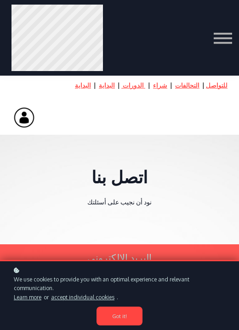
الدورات (133, 85)
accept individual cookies (82, 297)
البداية (107, 85)
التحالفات (187, 85)
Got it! (119, 316)
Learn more (27, 297)
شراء (160, 85)
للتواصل (217, 85)
